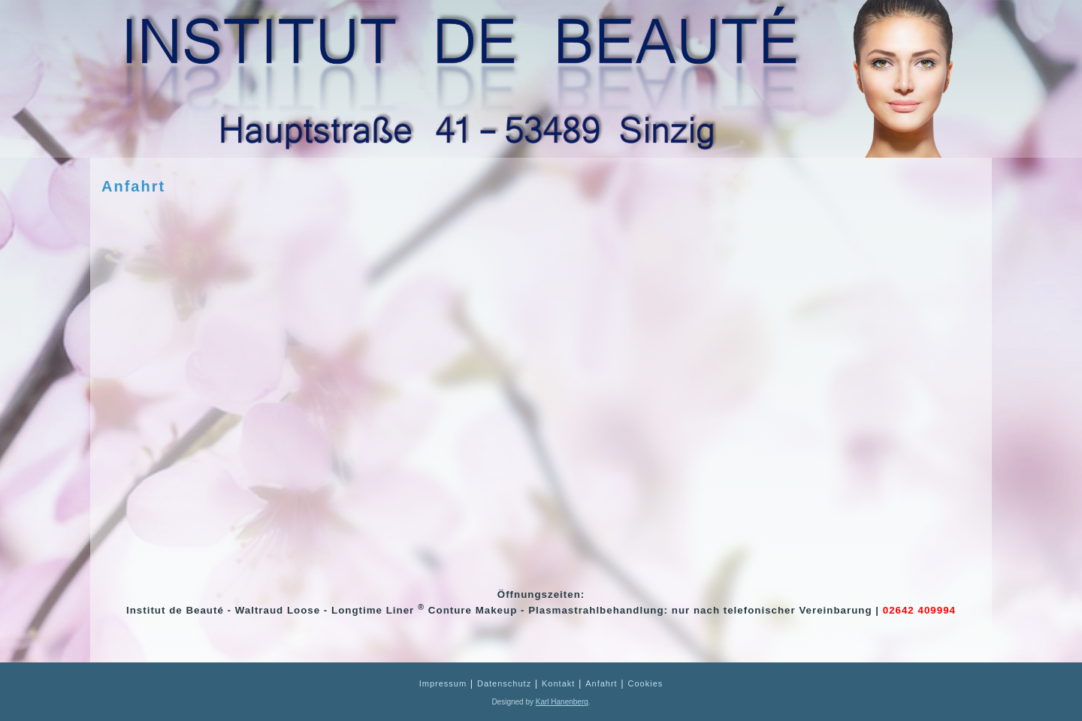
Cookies (645, 683)
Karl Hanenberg (562, 702)
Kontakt (558, 683)
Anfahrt (133, 186)
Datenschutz (504, 683)
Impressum (443, 683)
